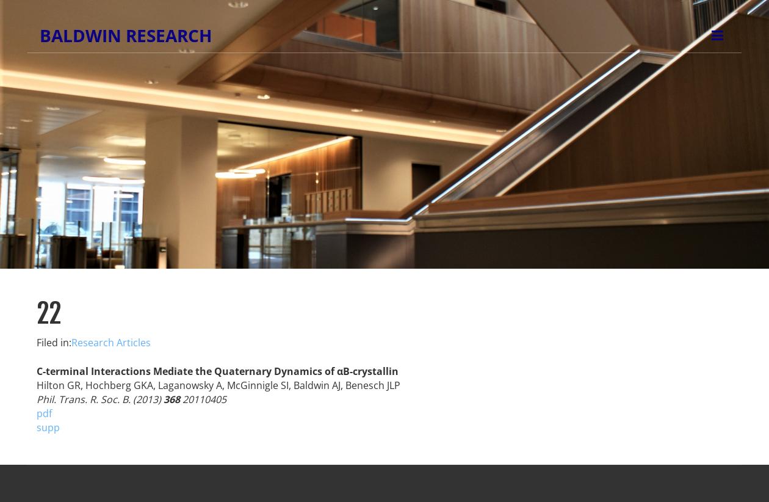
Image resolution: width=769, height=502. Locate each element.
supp (48, 427)
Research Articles (111, 342)
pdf (44, 413)
